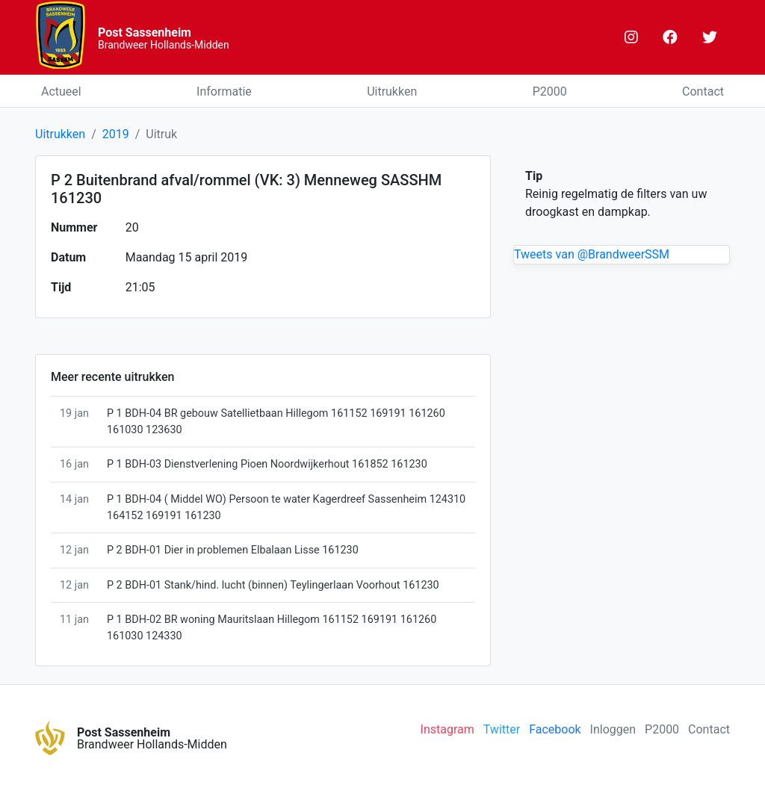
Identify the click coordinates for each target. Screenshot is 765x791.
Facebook (554, 729)
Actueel (61, 91)
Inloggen (613, 729)
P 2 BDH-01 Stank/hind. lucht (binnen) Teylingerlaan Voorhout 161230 (273, 585)
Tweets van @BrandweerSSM (591, 254)
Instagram (447, 729)
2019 (115, 134)
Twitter (501, 729)
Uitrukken (392, 91)
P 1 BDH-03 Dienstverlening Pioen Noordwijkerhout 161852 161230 (267, 464)
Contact (703, 91)
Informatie (224, 91)
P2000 (550, 91)
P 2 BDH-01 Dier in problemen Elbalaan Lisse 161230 (233, 550)
